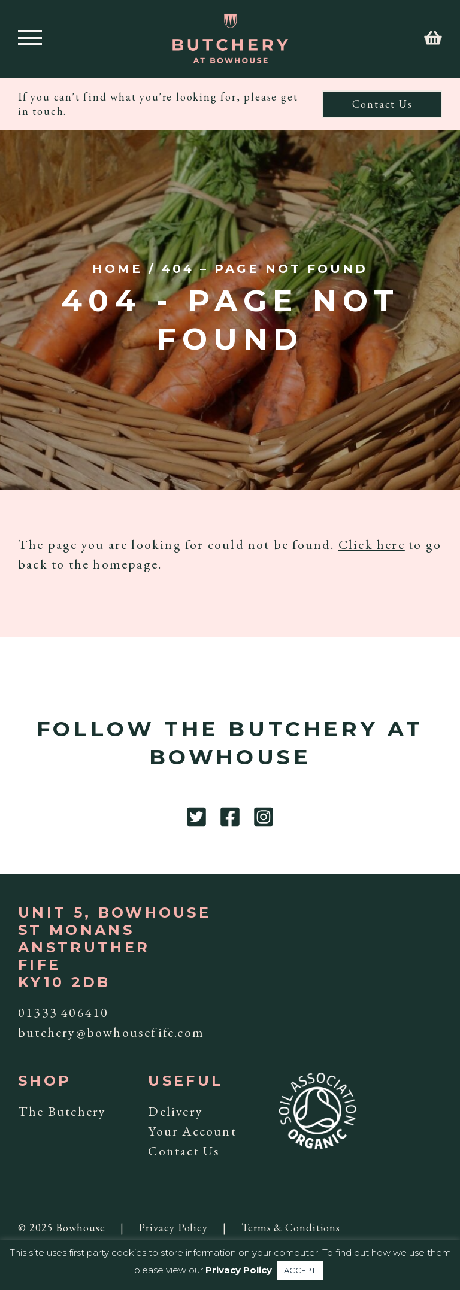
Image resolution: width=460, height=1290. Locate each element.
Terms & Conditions (290, 1227)
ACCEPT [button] (300, 1270)
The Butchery (62, 1111)
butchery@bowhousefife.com (111, 1032)
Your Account (192, 1131)
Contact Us (382, 104)
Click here (371, 544)
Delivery (175, 1111)
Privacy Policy (173, 1227)
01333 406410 (63, 1012)
